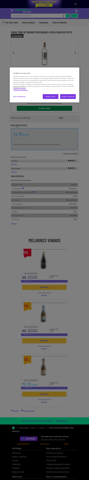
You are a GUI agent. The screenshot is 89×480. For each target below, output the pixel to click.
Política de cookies (19, 88)
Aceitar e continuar (68, 96)
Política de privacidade (21, 90)
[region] (44, 84)
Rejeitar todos (51, 96)
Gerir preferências (19, 96)
